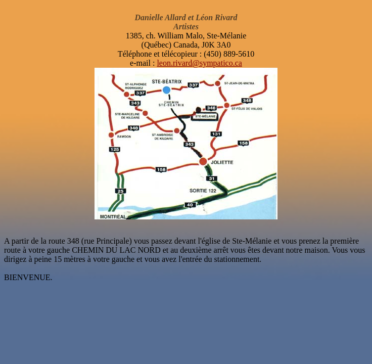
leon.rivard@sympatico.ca (199, 63)
